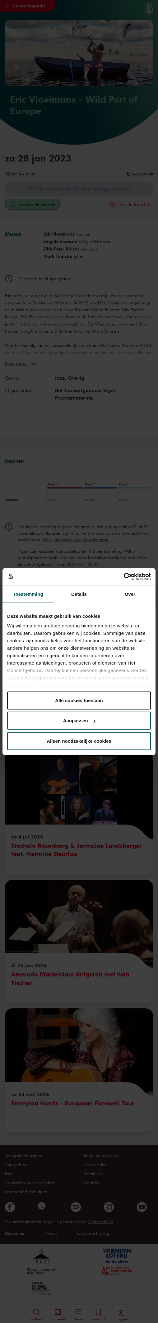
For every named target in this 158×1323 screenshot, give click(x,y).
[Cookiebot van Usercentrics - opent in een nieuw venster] (123, 577)
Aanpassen (79, 720)
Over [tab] (130, 593)
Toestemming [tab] (28, 593)
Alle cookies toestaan (79, 700)
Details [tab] (79, 593)
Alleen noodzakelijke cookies (79, 740)
